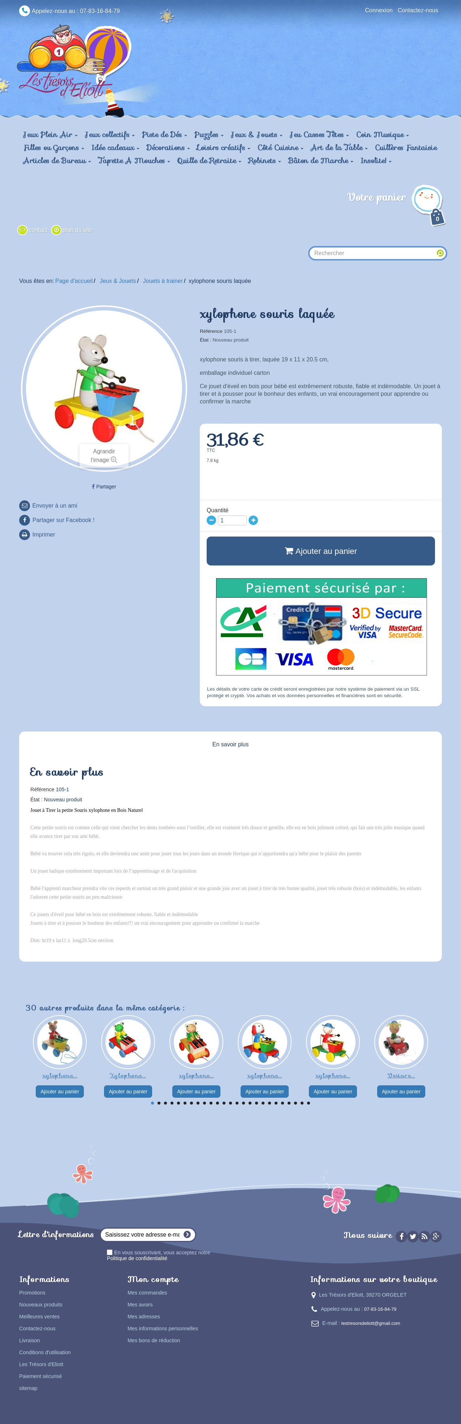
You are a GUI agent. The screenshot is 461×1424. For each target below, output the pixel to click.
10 (211, 1103)
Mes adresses (144, 1316)
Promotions (32, 1293)
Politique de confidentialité (137, 1258)
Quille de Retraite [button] (209, 160)
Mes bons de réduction (154, 1340)
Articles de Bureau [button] (57, 160)
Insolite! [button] (376, 160)
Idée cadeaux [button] (115, 147)
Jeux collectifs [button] (110, 134)
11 (217, 1103)
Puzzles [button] (209, 134)
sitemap (28, 1388)
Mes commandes (147, 1293)
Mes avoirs (140, 1305)
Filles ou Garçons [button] (53, 147)
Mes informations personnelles (163, 1328)
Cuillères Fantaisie (406, 147)
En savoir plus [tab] (230, 744)
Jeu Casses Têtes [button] (319, 134)
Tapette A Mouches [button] (134, 160)
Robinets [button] (265, 160)
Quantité (217, 510)
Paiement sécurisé (40, 1376)
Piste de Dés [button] (164, 134)
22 (289, 1103)
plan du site (77, 230)
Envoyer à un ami (54, 506)
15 (243, 1103)
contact (38, 230)
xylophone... (59, 1075)
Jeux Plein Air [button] (50, 134)
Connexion (379, 10)
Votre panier (397, 209)
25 (308, 1103)
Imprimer (43, 534)
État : (205, 340)
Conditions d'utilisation (45, 1352)
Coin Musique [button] (382, 134)
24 (302, 1103)
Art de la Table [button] (339, 147)
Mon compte (153, 1279)
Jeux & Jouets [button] (257, 134)
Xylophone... (128, 1075)
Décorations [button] (168, 147)
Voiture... (401, 1075)
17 (256, 1103)
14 (237, 1103)
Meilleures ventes (39, 1316)
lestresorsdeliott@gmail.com (370, 1323)
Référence (211, 331)
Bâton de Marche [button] (320, 160)
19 (269, 1103)
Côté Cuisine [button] (280, 147)
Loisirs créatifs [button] (223, 147)
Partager (104, 487)
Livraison (29, 1340)
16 (250, 1103)
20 (276, 1103)
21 (282, 1103)
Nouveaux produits (41, 1305)
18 (263, 1103)
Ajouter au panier (59, 1091)
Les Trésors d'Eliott (41, 1364)
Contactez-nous (418, 10)
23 (295, 1103)
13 (230, 1103)
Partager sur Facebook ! (64, 520)
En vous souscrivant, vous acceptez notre (158, 1255)
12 (224, 1103)
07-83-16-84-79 (380, 1309)
